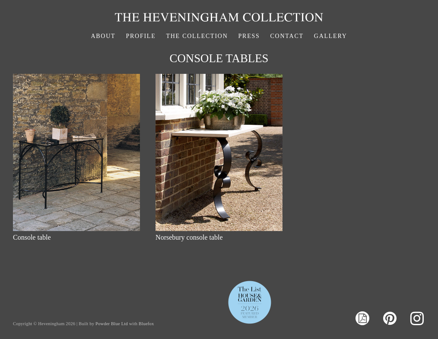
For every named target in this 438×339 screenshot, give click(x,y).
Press (249, 36)
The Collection (197, 36)
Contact (287, 36)
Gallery (330, 36)
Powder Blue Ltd (111, 323)
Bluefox (146, 323)
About (103, 36)
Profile (141, 36)
